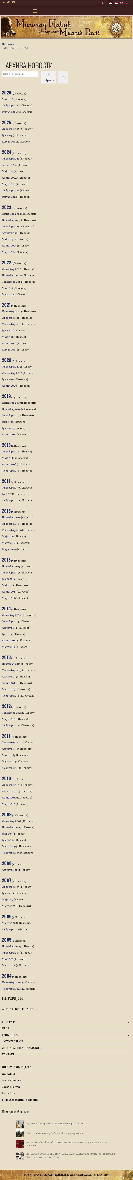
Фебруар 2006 (11, 929)
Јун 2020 (7, 379)
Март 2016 (8, 543)
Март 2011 (8, 762)
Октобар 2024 (11, 159)
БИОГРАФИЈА (11, 1022)
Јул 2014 (7, 634)
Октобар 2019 (10, 415)
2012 (6, 706)
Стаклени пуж (11, 1087)
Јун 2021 (7, 331)
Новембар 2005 (11, 946)
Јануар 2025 (9, 142)
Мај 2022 (8, 288)
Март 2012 (8, 719)
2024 (6, 152)
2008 (6, 863)
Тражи (50, 77)
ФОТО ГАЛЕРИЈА (13, 1041)
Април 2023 (9, 246)
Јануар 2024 (10, 197)
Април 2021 (9, 343)
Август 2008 (10, 870)
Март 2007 (9, 906)
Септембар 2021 (12, 324)
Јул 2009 (7, 834)
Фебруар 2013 (10, 696)
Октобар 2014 (11, 621)
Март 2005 (9, 965)
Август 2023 (10, 233)
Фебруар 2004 (11, 989)
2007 (6, 880)
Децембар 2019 (11, 403)
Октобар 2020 (11, 367)
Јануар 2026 (9, 112)
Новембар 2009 (12, 827)
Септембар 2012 (12, 713)
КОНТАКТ (8, 1054)
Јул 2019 (7, 422)
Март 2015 (8, 598)
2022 (6, 262)
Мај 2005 (8, 959)
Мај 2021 (7, 337)
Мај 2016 (7, 536)
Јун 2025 (7, 135)
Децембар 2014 (11, 615)
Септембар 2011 (12, 742)
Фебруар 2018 (10, 471)
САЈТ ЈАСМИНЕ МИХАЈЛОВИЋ (21, 1048)
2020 (6, 360)
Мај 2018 (7, 458)
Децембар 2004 (12, 982)
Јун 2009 (7, 840)
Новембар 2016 (11, 517)
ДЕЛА (5, 1028)
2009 (7, 814)
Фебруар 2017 (10, 500)
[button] (109, 1022)
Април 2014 (9, 640)
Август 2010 (10, 791)
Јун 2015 (7, 579)
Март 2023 (9, 252)
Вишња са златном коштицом (20, 1100)
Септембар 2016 (12, 530)
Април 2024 (9, 178)
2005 (6, 939)
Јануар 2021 (9, 350)
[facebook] (4, 2)
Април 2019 (9, 435)
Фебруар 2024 (11, 190)
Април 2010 (9, 798)
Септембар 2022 (12, 282)
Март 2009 (9, 846)
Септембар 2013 (12, 670)
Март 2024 (9, 184)
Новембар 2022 (11, 275)
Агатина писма (11, 1080)
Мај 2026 (8, 99)
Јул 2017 (7, 494)
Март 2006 (9, 923)
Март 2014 (9, 647)
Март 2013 (8, 689)
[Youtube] (13, 2)
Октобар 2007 (11, 887)
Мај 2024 (8, 171)
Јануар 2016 (9, 549)
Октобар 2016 (10, 524)
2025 (6, 122)
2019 (6, 396)
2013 (6, 657)
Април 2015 (9, 592)
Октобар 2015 (10, 573)
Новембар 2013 (11, 664)
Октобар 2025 (11, 129)
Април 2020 (10, 386)
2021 (6, 305)
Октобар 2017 (10, 488)
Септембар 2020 (12, 373)
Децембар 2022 (11, 269)
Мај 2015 (7, 585)
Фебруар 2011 (10, 768)
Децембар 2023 (11, 214)
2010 (6, 778)
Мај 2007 (8, 900)
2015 (6, 559)
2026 (6, 92)
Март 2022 (9, 294)
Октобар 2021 (10, 318)
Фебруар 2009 (11, 853)
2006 (6, 916)
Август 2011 (9, 749)
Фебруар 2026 (11, 106)
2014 (6, 608)
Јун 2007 (7, 893)
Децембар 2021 (11, 311)
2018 (6, 445)
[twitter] (8, 2)
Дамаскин (8, 1074)
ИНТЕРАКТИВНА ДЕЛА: (17, 1067)
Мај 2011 (7, 755)
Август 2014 (10, 628)
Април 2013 (9, 683)
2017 (6, 481)
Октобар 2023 (11, 227)
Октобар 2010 (11, 785)
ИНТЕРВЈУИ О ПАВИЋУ (19, 1009)
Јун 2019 (7, 428)
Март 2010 (9, 804)
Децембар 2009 (12, 821)
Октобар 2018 (10, 452)
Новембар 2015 (11, 566)
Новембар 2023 (11, 220)
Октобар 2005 (11, 953)
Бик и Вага (8, 1093)
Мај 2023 (8, 239)
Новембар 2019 (11, 409)
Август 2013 (9, 677)
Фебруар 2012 (10, 725)
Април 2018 (9, 464)
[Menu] (35, 11)
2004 (7, 975)
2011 (6, 735)
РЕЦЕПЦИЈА (10, 1035)
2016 (6, 510)
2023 (6, 207)
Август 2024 (10, 165)
